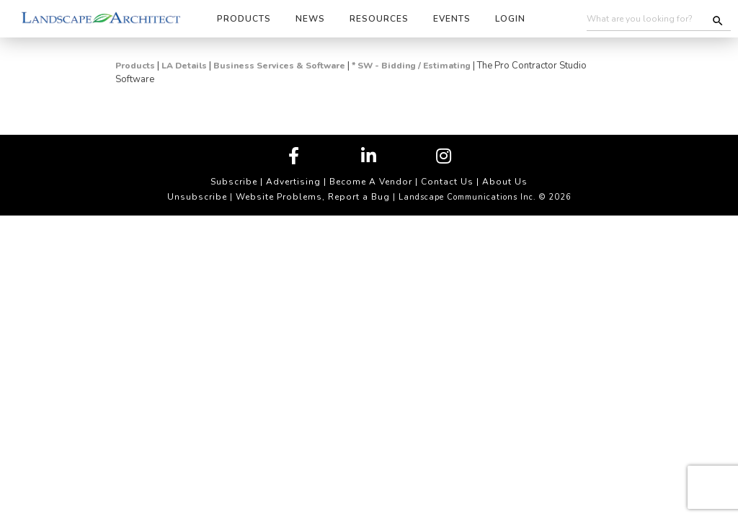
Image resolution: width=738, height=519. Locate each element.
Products (135, 65)
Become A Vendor (370, 181)
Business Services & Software (279, 65)
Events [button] (452, 19)
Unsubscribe (197, 197)
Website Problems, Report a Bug (313, 197)
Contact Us (447, 181)
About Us (505, 181)
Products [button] (244, 19)
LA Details (184, 65)
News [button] (310, 19)
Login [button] (510, 19)
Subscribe (233, 181)
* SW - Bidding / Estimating (411, 65)
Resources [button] (379, 19)
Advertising (293, 181)
